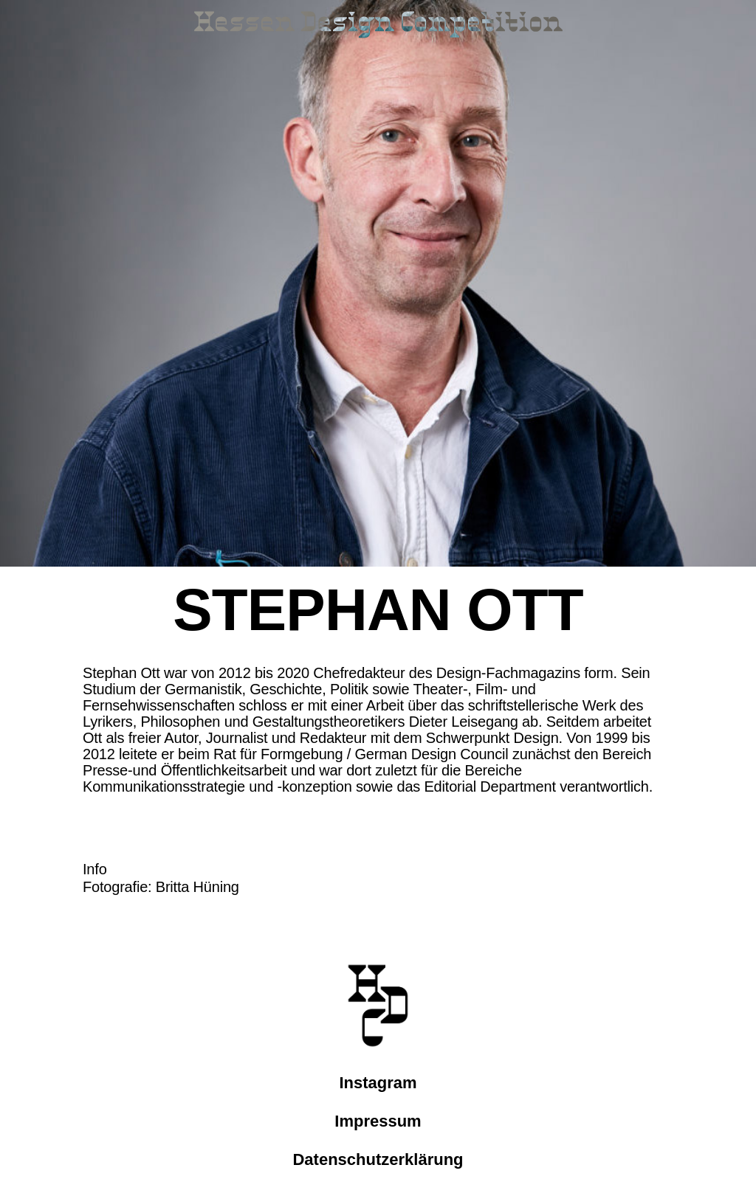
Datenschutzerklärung (377, 1159)
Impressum (377, 1121)
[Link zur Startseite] (378, 26)
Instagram (377, 1082)
